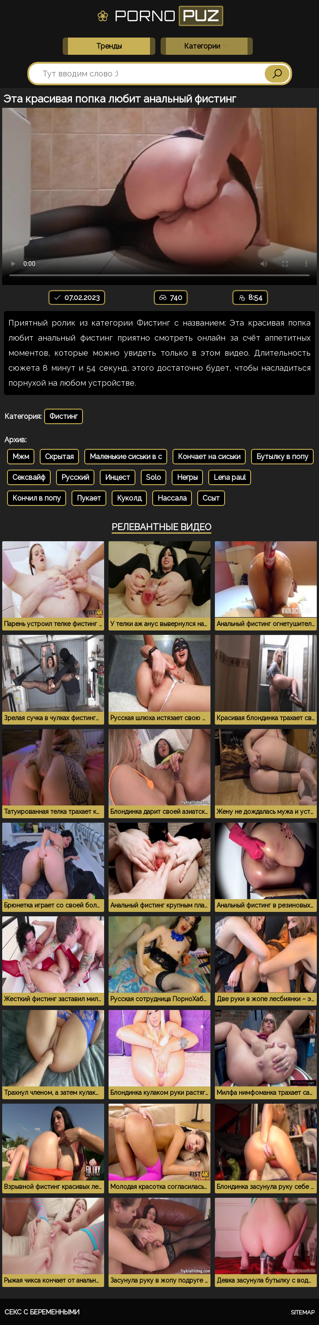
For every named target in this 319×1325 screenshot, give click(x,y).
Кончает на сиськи (209, 456)
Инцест (117, 477)
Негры (187, 477)
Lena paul (230, 477)
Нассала (172, 498)
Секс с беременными (41, 1312)
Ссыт (211, 498)
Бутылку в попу (282, 456)
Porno (159, 16)
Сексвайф (28, 477)
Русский (75, 477)
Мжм (20, 456)
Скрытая (59, 456)
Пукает (89, 498)
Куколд (129, 498)
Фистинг (63, 416)
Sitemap (303, 1312)
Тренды (109, 46)
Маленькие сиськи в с (126, 456)
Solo (153, 477)
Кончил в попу (36, 498)
